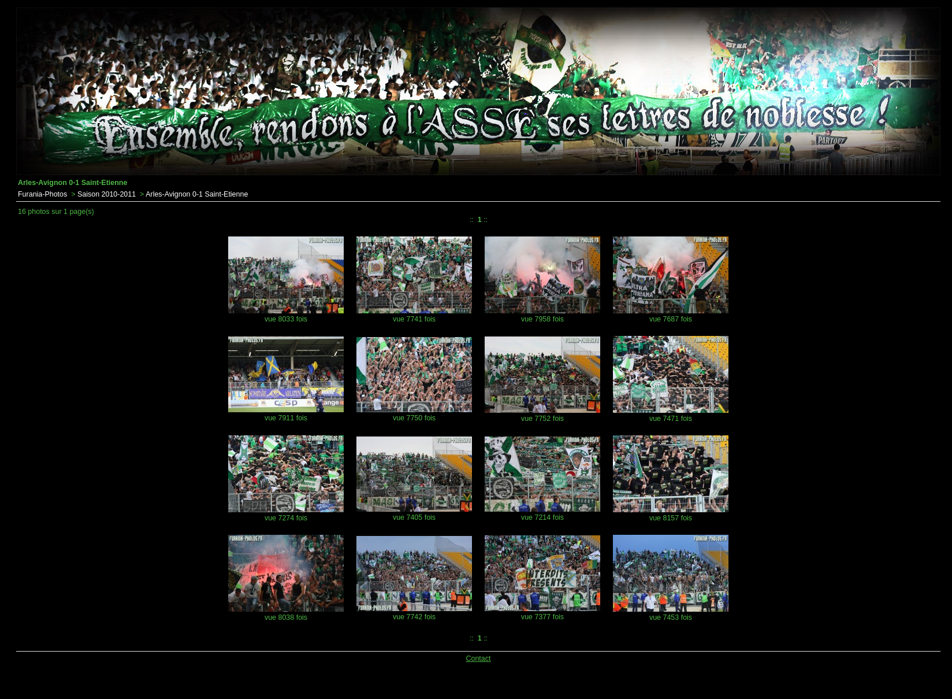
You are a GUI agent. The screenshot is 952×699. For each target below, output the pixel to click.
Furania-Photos (42, 194)
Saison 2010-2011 (106, 194)
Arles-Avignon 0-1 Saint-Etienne (197, 194)
